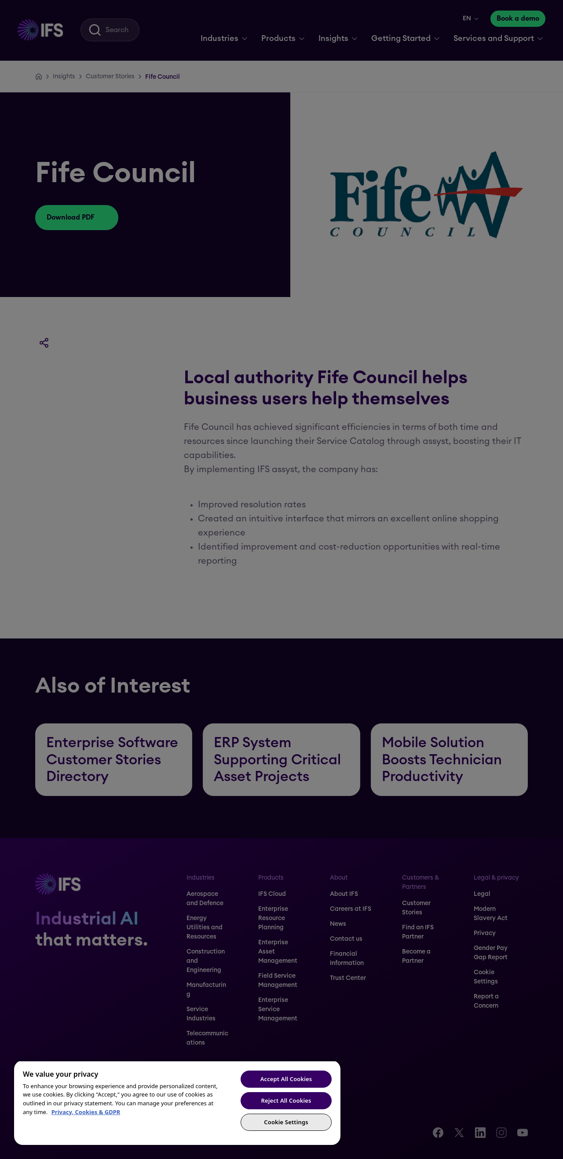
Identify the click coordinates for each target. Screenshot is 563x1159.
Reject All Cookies (286, 1100)
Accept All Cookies (286, 1079)
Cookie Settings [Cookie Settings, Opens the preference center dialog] (286, 1122)
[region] (177, 1102)
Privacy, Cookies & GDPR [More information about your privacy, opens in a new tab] (86, 1112)
